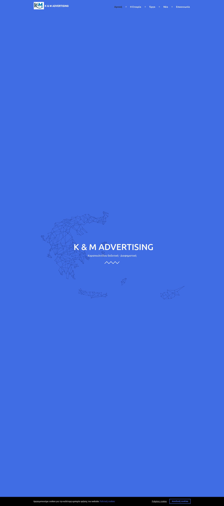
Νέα (165, 6)
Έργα (152, 6)
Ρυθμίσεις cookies (159, 501)
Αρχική (118, 6)
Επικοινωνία (183, 6)
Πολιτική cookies (107, 501)
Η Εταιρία (135, 6)
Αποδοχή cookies (180, 501)
